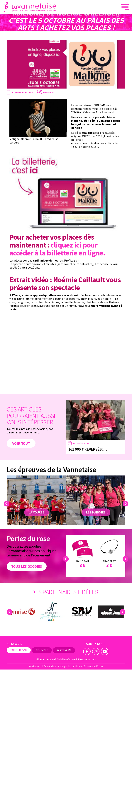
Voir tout (19, 442)
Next (126, 503)
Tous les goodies (23, 566)
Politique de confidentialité (71, 666)
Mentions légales (95, 666)
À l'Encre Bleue (49, 666)
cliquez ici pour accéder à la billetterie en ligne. (57, 248)
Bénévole (41, 650)
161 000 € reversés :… (87, 449)
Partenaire (64, 650)
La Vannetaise (14, 33)
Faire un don (18, 650)
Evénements (50, 92)
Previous (7, 503)
